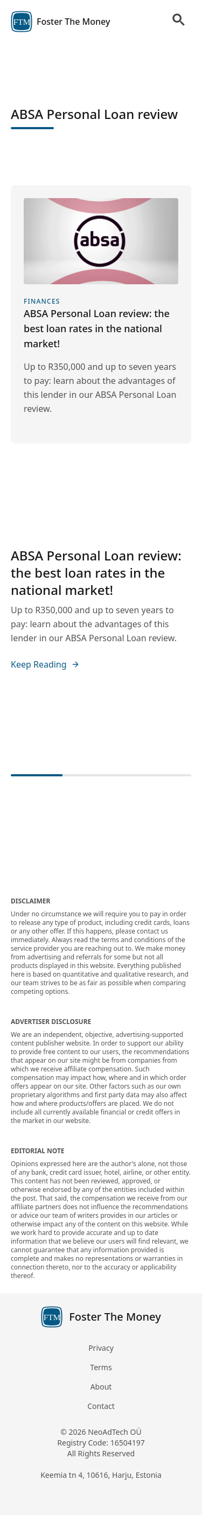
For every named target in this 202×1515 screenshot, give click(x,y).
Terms (101, 1367)
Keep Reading (45, 664)
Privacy (101, 1348)
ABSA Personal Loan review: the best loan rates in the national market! (96, 572)
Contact (101, 1406)
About (101, 1386)
